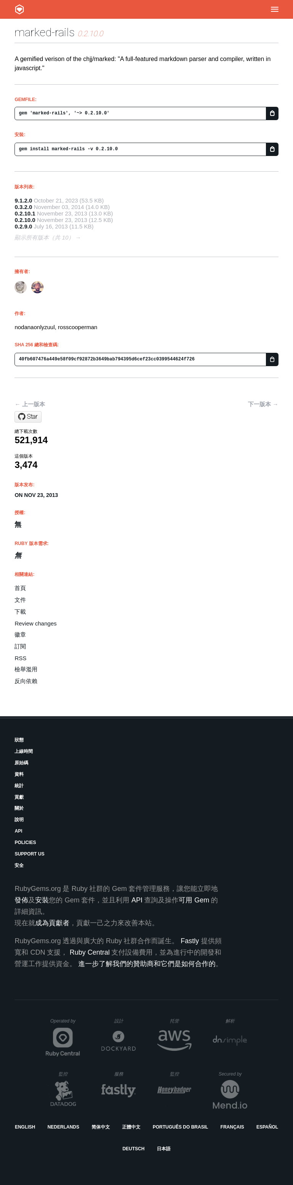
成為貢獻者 (52, 923)
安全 (19, 865)
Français (232, 1127)
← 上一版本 (29, 404)
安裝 (42, 900)
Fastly (189, 941)
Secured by (233, 1074)
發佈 (21, 900)
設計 (125, 1021)
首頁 (20, 588)
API (18, 831)
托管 (179, 1021)
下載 (20, 611)
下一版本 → (263, 404)
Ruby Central (89, 952)
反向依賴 (25, 681)
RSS (20, 658)
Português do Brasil (180, 1127)
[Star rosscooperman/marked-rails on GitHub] (28, 417)
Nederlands (63, 1127)
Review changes (35, 623)
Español (267, 1127)
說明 (19, 819)
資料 (19, 774)
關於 (19, 808)
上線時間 (23, 751)
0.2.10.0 (24, 220)
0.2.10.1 (24, 213)
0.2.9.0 (23, 226)
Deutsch (133, 1148)
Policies (25, 842)
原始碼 (21, 762)
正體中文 (131, 1127)
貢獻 (19, 797)
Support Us (29, 854)
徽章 (20, 634)
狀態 (19, 740)
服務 (124, 1074)
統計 (19, 785)
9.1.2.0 (23, 200)
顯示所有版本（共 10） (44, 237)
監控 (69, 1074)
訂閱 (20, 646)
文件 (20, 600)
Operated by (65, 1023)
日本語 (164, 1148)
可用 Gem (194, 900)
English (25, 1127)
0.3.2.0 (23, 207)
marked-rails (44, 32)
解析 (236, 1021)
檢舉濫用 (25, 669)
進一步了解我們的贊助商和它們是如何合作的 (147, 964)
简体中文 (101, 1127)
